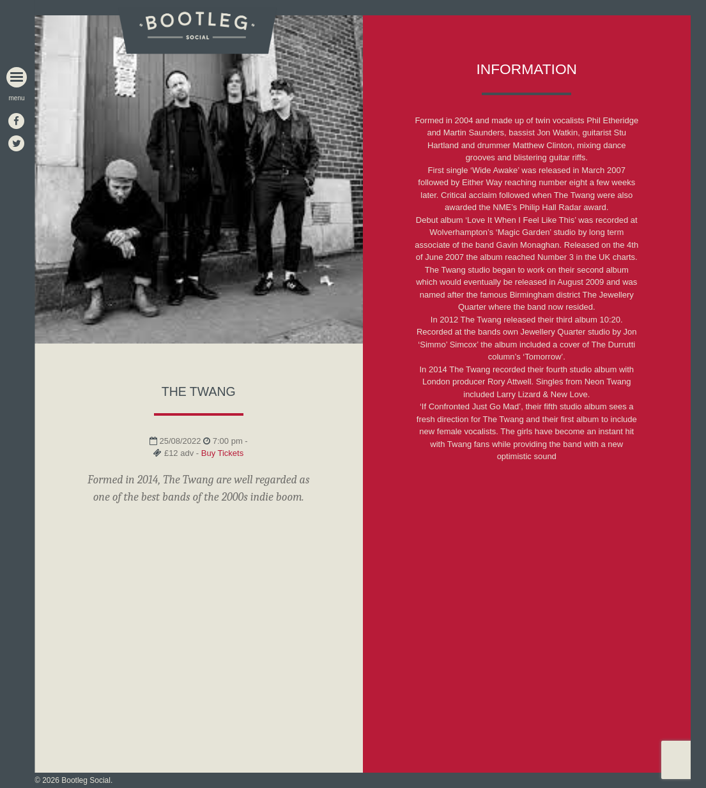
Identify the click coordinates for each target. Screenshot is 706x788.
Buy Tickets (222, 453)
